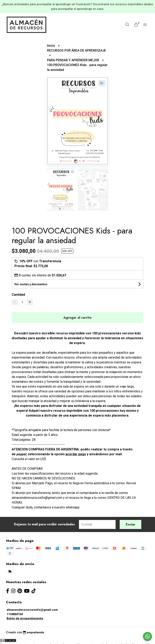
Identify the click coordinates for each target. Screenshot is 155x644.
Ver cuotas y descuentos (30, 284)
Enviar (130, 524)
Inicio (51, 46)
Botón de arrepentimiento (25, 618)
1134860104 (15, 614)
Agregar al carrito (77, 317)
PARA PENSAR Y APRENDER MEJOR (73, 60)
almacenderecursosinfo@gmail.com (32, 610)
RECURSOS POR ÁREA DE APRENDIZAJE (76, 50)
